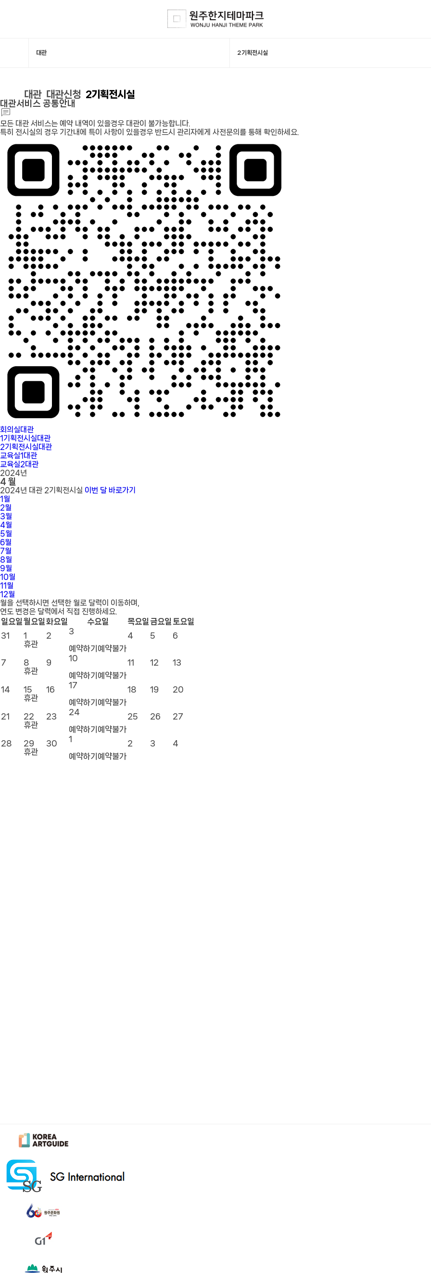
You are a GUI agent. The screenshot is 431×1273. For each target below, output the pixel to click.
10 (7, 577)
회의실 (17, 429)
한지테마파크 (215, 19)
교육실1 (18, 455)
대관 (32, 94)
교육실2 (19, 464)
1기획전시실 (25, 438)
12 (7, 594)
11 (6, 585)
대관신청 (63, 94)
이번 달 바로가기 (110, 490)
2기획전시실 (110, 94)
